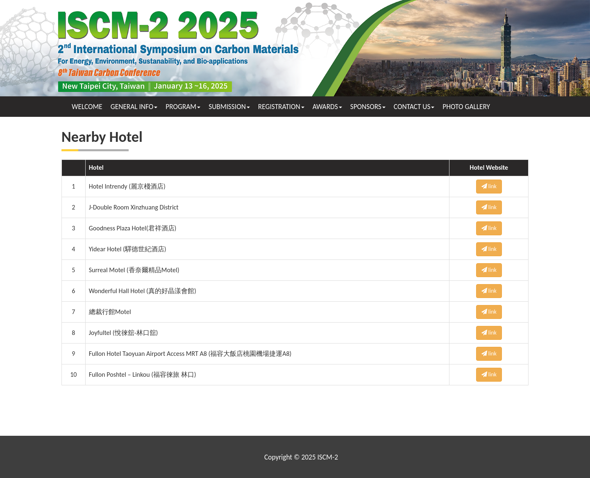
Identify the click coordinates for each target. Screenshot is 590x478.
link (489, 186)
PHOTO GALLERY (466, 106)
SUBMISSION (229, 106)
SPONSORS (368, 106)
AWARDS (327, 106)
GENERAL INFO (134, 106)
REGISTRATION (281, 106)
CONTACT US (414, 106)
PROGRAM (183, 106)
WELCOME (87, 106)
